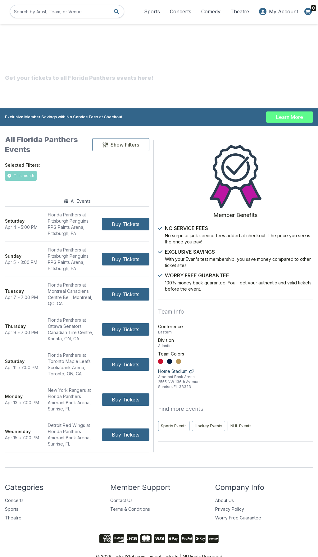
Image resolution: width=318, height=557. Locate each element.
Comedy (210, 11)
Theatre (239, 11)
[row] (110, 213)
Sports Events (252, 402)
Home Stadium (274, 355)
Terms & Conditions (130, 494)
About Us (224, 486)
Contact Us (121, 486)
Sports (152, 11)
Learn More (289, 115)
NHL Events (249, 415)
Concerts (180, 11)
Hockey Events (287, 402)
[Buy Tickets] (192, 213)
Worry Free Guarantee (238, 503)
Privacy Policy (229, 494)
